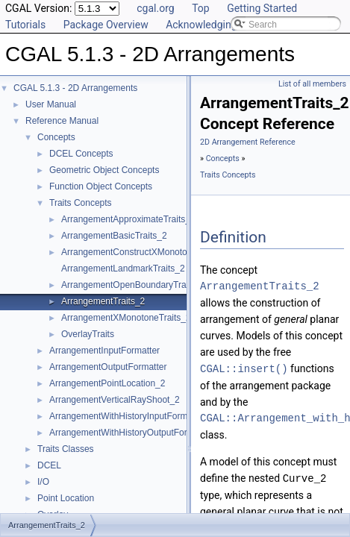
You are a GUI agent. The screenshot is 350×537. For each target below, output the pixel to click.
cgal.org (155, 8)
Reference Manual (62, 121)
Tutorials (25, 25)
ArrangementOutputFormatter (107, 367)
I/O (43, 482)
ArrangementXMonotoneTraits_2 (126, 318)
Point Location (65, 498)
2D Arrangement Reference (248, 142)
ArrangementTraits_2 (103, 301)
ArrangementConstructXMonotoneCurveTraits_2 (157, 252)
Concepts (56, 137)
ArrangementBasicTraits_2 (114, 235)
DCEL (49, 465)
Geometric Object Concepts (104, 170)
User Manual (50, 104)
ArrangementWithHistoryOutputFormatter (131, 432)
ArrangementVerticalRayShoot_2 (114, 400)
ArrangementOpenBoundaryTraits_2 (133, 285)
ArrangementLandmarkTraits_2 (123, 268)
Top (201, 8)
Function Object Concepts (100, 186)
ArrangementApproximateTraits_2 (128, 219)
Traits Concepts (80, 203)
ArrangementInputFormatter (104, 350)
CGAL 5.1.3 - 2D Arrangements (75, 88)
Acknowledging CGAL (216, 25)
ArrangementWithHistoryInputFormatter (127, 416)
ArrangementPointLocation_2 (107, 383)
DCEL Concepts (81, 153)
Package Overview (106, 25)
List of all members (312, 84)
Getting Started (262, 8)
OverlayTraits (87, 334)
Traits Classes (65, 449)
